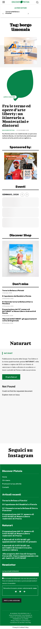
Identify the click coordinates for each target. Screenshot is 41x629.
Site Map (28, 622)
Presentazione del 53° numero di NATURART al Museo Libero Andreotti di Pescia (19, 311)
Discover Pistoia (8, 130)
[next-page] (28, 13)
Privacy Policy (15, 621)
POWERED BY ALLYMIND (20, 619)
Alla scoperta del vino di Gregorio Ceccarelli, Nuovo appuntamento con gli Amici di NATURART (20, 556)
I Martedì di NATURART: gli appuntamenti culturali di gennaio (19, 319)
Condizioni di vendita (17, 622)
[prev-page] (3, 13)
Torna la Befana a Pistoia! (12, 12)
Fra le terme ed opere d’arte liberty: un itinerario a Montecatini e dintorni (16, 115)
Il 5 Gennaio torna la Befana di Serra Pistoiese (17, 302)
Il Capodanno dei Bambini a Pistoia (16, 296)
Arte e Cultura (9, 97)
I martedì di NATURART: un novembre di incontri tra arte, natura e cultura (17, 547)
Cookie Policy (25, 621)
